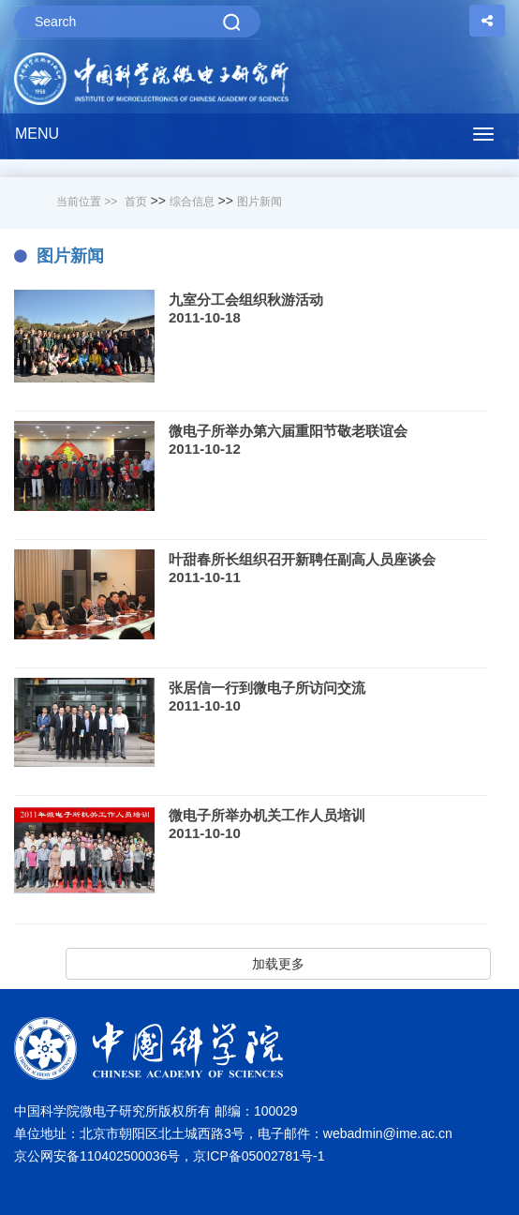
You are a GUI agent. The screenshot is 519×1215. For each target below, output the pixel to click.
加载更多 (278, 963)
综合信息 (192, 201)
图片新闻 (259, 201)
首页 (136, 201)
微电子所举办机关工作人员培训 (267, 815)
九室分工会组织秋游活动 (246, 300)
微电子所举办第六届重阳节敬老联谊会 (288, 431)
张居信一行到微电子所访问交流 (267, 688)
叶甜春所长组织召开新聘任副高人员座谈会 (302, 559)
